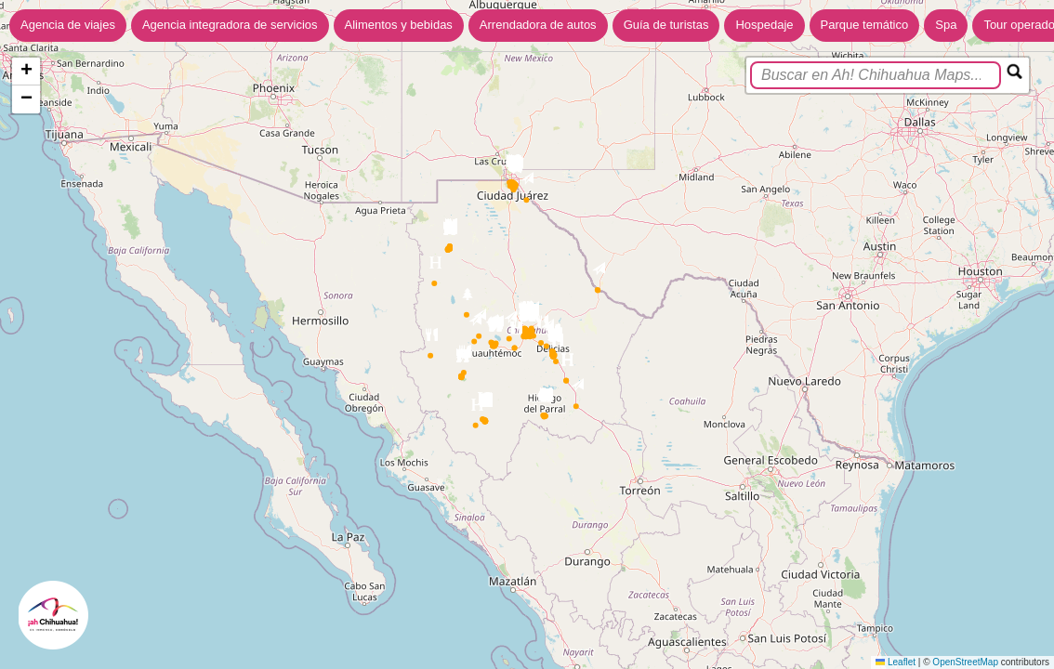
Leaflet (896, 662)
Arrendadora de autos (538, 25)
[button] (576, 388)
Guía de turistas (666, 25)
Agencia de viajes (67, 25)
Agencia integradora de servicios (230, 25)
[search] (875, 75)
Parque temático (865, 25)
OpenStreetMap (965, 662)
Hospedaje (764, 25)
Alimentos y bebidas (399, 25)
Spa (945, 25)
